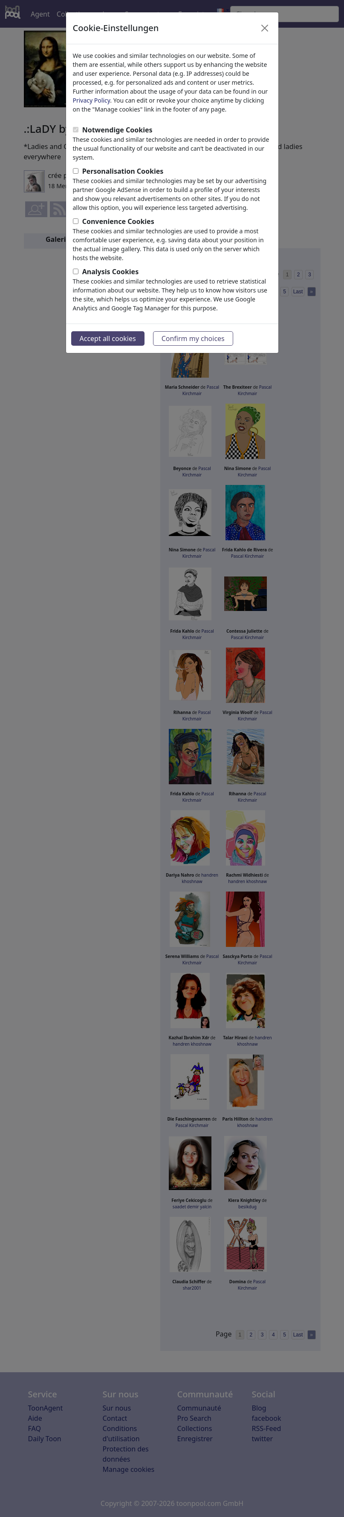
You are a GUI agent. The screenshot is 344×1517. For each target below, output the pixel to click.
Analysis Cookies (110, 271)
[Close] (265, 28)
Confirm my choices (193, 338)
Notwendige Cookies (117, 130)
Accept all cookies (108, 338)
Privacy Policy (91, 100)
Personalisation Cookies (123, 171)
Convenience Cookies (118, 221)
